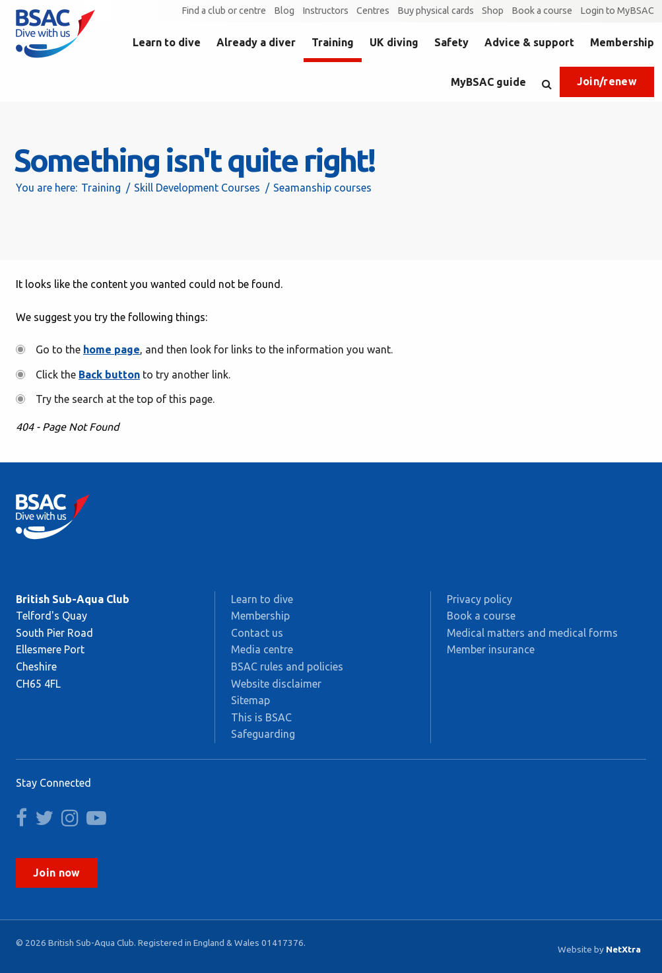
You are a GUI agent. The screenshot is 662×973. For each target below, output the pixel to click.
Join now (57, 873)
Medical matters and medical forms (532, 633)
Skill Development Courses (197, 188)
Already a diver (256, 42)
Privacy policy (479, 599)
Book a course (542, 10)
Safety (451, 42)
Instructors (325, 10)
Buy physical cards (435, 10)
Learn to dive (167, 42)
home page (111, 349)
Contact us (257, 633)
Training (333, 42)
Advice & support (529, 42)
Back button (109, 374)
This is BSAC (261, 717)
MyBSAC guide (488, 82)
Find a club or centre (224, 10)
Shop (493, 10)
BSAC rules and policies (287, 666)
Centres (372, 10)
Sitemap (250, 700)
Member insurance (491, 649)
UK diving (394, 42)
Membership (622, 42)
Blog (284, 10)
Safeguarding (263, 734)
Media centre (262, 649)
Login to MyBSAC (617, 10)
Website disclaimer (276, 684)
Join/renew (607, 81)
